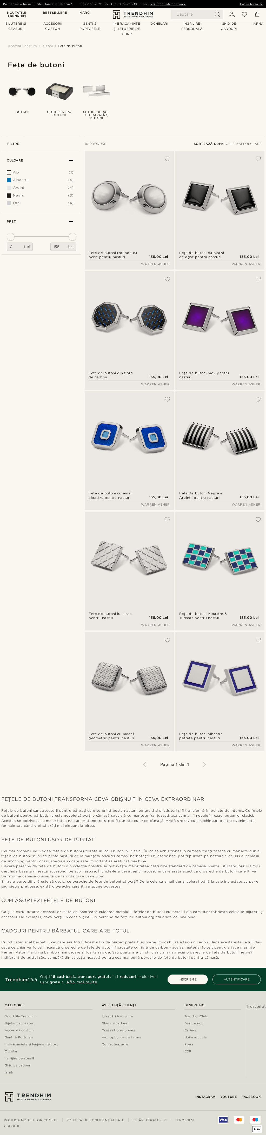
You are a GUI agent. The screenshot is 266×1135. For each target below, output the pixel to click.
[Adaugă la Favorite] (164, 159)
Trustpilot (256, 1006)
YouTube (228, 1097)
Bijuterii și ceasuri (19, 1023)
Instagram (205, 1097)
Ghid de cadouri (18, 1065)
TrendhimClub (195, 1016)
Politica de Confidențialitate (95, 1120)
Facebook (251, 1097)
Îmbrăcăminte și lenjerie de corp (32, 1044)
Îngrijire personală (20, 1058)
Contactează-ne (251, 3)
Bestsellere (55, 13)
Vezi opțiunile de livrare (168, 3)
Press (189, 1044)
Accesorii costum (19, 1030)
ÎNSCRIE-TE (188, 979)
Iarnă (9, 1072)
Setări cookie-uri (149, 1120)
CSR (188, 1051)
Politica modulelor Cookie (30, 1120)
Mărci (85, 13)
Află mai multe (81, 982)
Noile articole (195, 1037)
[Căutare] (197, 14)
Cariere (190, 1030)
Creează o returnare (119, 1030)
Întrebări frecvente (117, 1016)
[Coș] (257, 14)
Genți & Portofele (19, 1037)
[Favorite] (244, 14)
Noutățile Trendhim (16, 14)
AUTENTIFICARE (237, 979)
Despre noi (193, 1023)
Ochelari (11, 1051)
